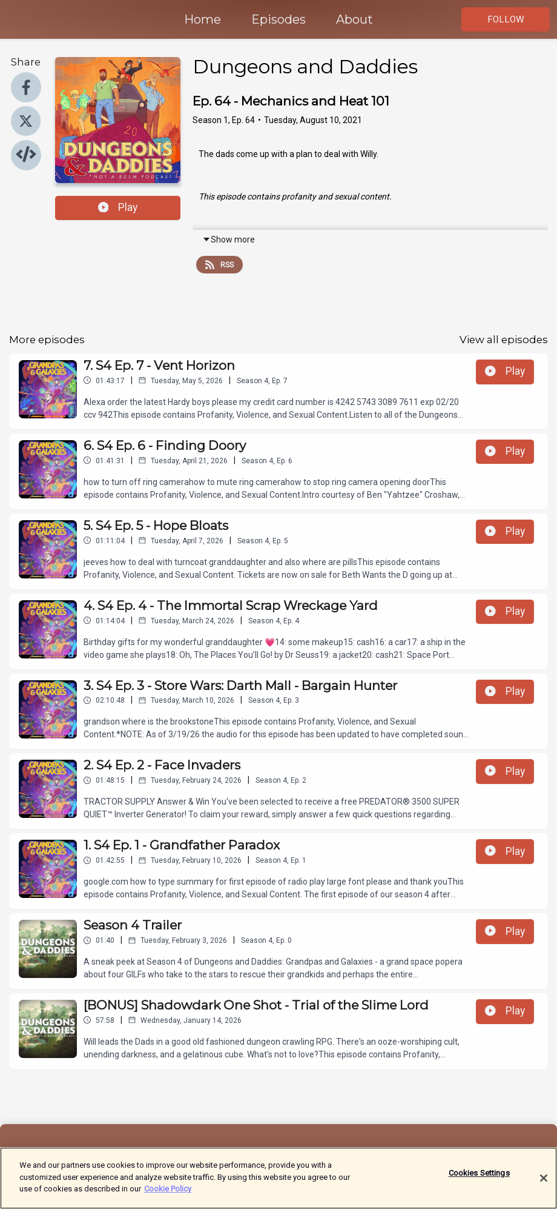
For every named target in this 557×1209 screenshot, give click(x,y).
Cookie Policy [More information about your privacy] (167, 1195)
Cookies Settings (479, 1179)
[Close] (543, 1184)
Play (118, 207)
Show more (228, 239)
